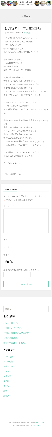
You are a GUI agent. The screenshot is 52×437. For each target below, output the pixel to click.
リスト (6, 371)
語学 (5, 391)
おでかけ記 (8, 361)
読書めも (7, 396)
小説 (19, 174)
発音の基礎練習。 (11, 338)
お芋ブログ (8, 366)
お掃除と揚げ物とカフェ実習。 (17, 333)
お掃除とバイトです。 (13, 328)
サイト (6, 255)
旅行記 (6, 381)
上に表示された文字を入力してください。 (21, 270)
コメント (8, 206)
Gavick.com (39, 422)
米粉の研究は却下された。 (15, 343)
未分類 (6, 386)
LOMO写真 (8, 357)
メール (6, 247)
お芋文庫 (13, 174)
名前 (5, 239)
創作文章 (27, 33)
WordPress (35, 425)
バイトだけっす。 (11, 323)
